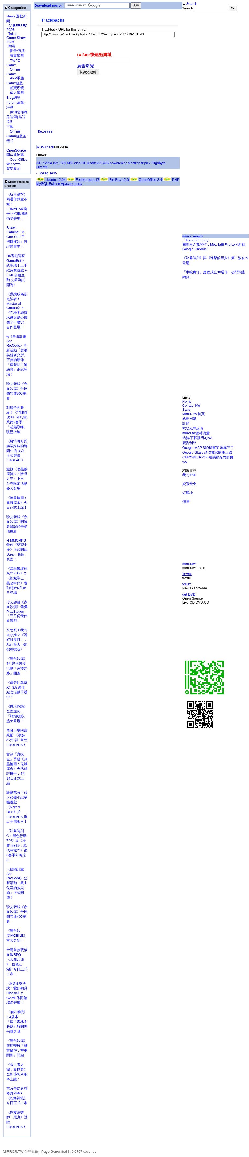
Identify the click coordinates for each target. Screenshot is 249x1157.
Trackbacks (53, 20)
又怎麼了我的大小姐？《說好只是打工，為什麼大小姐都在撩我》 (16, 639)
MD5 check (45, 147)
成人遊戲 (15, 93)
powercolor (118, 163)
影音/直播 (15, 51)
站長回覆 (189, 419)
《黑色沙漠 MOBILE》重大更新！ (16, 935)
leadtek (93, 163)
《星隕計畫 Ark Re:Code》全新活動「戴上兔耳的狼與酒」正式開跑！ (16, 883)
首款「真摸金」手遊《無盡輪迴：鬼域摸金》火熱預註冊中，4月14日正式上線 (16, 768)
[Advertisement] (199, 100)
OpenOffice (17, 159)
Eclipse (54, 184)
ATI (39, 163)
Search (189, 4)
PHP (175, 180)
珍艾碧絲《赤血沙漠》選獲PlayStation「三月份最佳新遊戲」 (16, 611)
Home (187, 401)
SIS (63, 163)
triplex (146, 163)
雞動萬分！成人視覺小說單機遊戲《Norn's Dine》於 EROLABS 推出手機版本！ (16, 807)
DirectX (42, 167)
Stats (186, 409)
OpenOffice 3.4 (150, 180)
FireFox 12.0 (119, 180)
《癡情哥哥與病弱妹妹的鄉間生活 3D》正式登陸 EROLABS (16, 450)
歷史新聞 (13, 168)
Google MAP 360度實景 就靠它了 (208, 448)
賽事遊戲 (15, 56)
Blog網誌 (13, 98)
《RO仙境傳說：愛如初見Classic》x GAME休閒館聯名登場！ (16, 993)
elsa (77, 163)
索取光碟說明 (192, 428)
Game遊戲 (14, 83)
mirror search (192, 236)
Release (45, 132)
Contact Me (191, 405)
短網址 (187, 493)
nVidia (47, 163)
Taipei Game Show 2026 (16, 38)
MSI (70, 163)
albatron (134, 163)
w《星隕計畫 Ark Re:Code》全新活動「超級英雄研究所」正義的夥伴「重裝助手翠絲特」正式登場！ (16, 355)
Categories (15, 8)
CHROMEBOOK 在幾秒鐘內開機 (207, 457)
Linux (78, 184)
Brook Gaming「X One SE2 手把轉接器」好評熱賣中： (16, 237)
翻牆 (185, 501)
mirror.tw (189, 564)
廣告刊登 (189, 443)
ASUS (104, 163)
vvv (185, 462)
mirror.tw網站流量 (196, 433)
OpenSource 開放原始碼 (16, 150)
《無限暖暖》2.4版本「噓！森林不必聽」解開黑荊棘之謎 (16, 1021)
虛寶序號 (15, 88)
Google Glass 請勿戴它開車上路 (207, 452)
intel (56, 163)
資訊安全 (189, 484)
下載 (9, 126)
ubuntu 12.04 (55, 180)
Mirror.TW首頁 (193, 414)
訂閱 (185, 423)
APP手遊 (15, 78)
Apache (67, 184)
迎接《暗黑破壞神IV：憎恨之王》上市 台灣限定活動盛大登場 (16, 478)
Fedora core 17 (87, 180)
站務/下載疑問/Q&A (197, 438)
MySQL (42, 184)
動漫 (11, 46)
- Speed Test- (46, 173)
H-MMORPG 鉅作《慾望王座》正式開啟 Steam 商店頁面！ (16, 549)
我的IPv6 (189, 475)
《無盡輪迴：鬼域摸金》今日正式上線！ (16, 502)
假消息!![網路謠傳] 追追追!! (16, 117)
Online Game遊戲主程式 (16, 136)
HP (84, 163)
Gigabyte (158, 163)
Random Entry (195, 240)
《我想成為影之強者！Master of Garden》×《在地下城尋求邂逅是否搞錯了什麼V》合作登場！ (16, 310)
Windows (13, 164)
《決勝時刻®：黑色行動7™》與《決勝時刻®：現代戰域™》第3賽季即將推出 (16, 845)
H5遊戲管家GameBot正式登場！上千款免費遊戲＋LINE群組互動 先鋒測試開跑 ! (16, 270)
